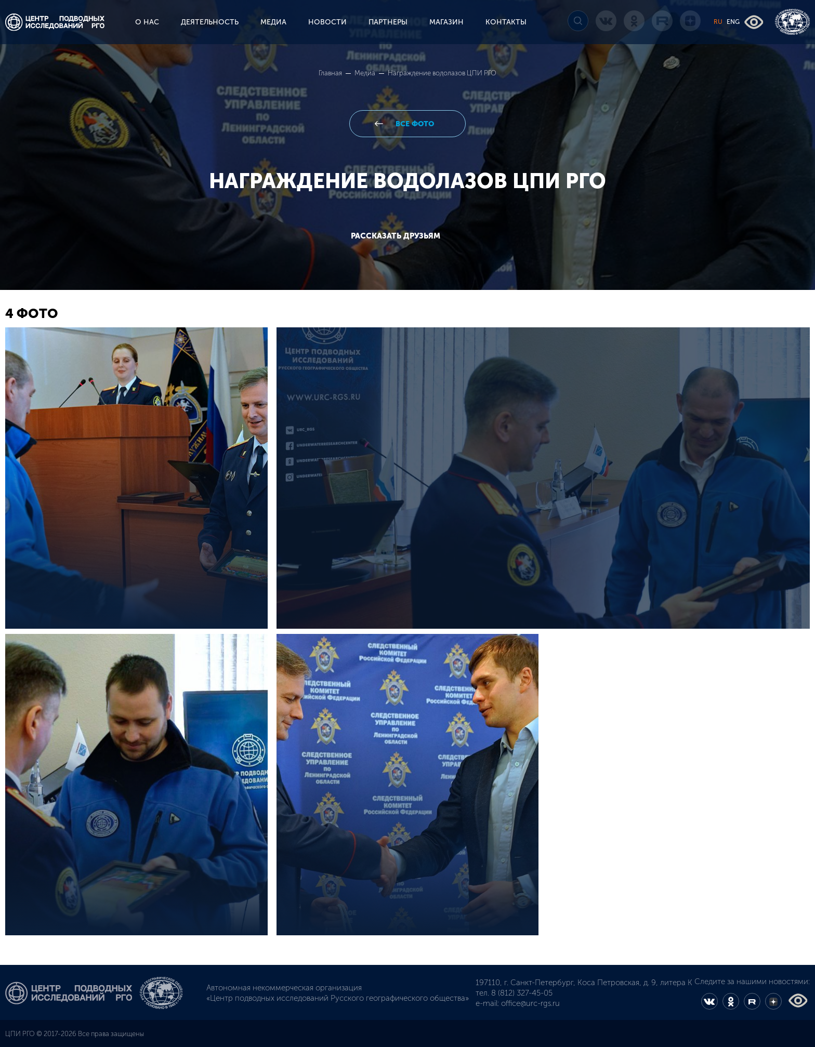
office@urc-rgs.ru (530, 1003)
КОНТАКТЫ (506, 22)
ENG (733, 21)
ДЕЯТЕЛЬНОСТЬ (210, 22)
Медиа (365, 73)
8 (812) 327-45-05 (522, 993)
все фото (413, 124)
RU (718, 21)
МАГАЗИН (446, 22)
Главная (331, 73)
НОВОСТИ (327, 22)
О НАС (147, 22)
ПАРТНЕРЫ (388, 22)
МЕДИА (273, 22)
